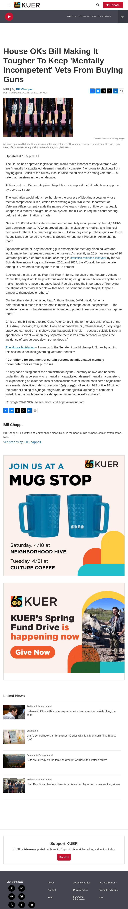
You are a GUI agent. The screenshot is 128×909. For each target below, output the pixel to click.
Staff (50, 897)
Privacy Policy (80, 890)
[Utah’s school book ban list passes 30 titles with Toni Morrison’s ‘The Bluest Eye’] (14, 737)
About (51, 882)
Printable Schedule (108, 890)
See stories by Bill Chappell (22, 442)
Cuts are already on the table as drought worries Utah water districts (67, 760)
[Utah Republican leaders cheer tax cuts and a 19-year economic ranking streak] (14, 785)
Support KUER (64, 843)
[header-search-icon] (98, 4)
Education (32, 730)
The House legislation (20, 347)
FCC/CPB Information (79, 898)
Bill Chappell (24, 89)
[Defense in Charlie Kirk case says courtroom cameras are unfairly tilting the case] (14, 712)
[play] (9, 17)
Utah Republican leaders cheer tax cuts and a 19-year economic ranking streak (73, 784)
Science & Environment (40, 755)
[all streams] (123, 16)
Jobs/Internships (81, 882)
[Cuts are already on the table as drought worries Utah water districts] (14, 761)
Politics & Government (39, 706)
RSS (101, 897)
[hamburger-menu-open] (8, 5)
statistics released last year (88, 258)
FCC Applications (108, 882)
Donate (114, 5)
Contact (52, 890)
